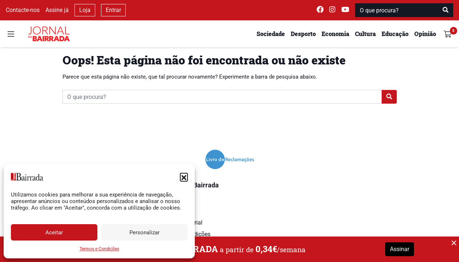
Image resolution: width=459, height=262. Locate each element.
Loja (84, 10)
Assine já (57, 10)
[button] (184, 176)
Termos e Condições (99, 248)
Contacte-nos (23, 10)
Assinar (399, 249)
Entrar (113, 10)
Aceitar (54, 232)
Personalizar (144, 232)
